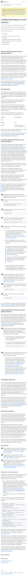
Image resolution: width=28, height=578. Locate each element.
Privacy (18, 572)
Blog (12, 573)
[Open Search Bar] (23, 2)
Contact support (4, 562)
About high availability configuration (11, 457)
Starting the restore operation (10, 472)
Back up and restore (17, 4)
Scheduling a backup (8, 380)
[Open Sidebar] (1, 5)
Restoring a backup (8, 411)
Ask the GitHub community (6, 560)
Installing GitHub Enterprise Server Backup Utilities (12, 140)
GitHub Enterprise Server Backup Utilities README (13, 404)
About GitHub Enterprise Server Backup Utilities (11, 52)
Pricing (2, 573)
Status (22, 572)
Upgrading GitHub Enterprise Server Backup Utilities (13, 311)
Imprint (10, 572)
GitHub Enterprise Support (6, 551)
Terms (15, 572)
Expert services (7, 573)
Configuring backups (7, 5)
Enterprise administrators (7, 4)
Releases (19, 196)
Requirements (11, 96)
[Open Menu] (26, 2)
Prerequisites (6, 89)
